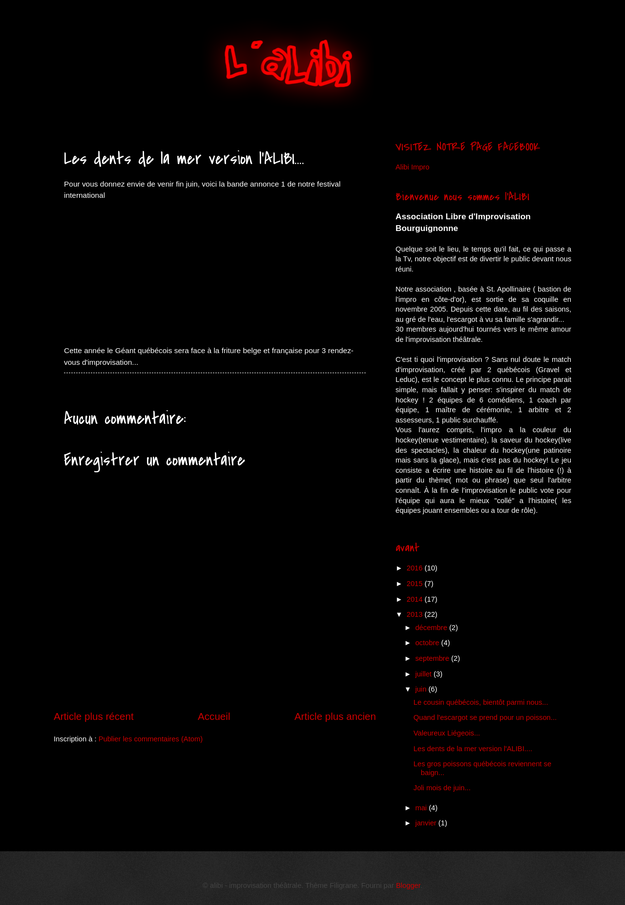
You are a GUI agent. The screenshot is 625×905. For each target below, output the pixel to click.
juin (421, 689)
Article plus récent (94, 716)
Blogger (408, 885)
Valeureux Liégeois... (447, 733)
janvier (426, 823)
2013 (416, 614)
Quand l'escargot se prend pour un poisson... (485, 717)
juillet (424, 674)
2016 (416, 568)
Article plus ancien (335, 716)
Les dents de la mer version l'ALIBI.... (473, 749)
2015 (416, 584)
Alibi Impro (413, 167)
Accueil (214, 716)
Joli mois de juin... (442, 788)
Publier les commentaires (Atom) (151, 739)
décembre (432, 627)
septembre (433, 658)
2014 (416, 599)
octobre (428, 643)
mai (422, 808)
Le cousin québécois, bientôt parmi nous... (481, 702)
